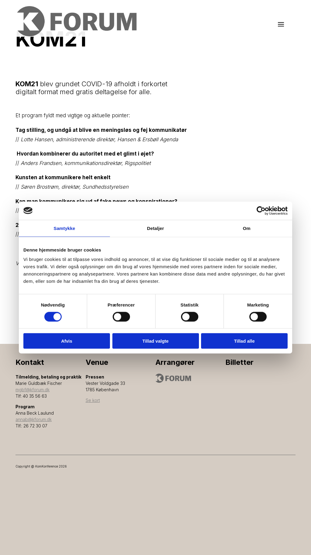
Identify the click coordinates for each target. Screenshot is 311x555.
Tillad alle (244, 341)
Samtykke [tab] (64, 228)
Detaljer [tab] (155, 228)
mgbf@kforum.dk (32, 389)
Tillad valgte (155, 341)
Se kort (93, 400)
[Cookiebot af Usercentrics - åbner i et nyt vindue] (261, 210)
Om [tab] (246, 228)
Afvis (66, 341)
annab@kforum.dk (33, 419)
